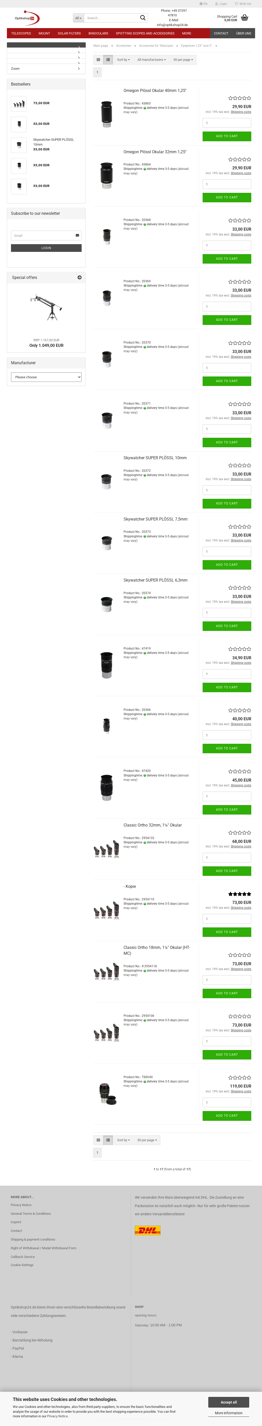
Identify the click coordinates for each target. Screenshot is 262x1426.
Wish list (243, 4)
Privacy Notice (57, 1416)
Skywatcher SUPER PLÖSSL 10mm (155, 457)
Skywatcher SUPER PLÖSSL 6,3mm (156, 580)
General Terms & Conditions (31, 1214)
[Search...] (78, 17)
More (186, 33)
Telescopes (21, 33)
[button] (203, 4)
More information (229, 1413)
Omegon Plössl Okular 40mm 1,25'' (155, 90)
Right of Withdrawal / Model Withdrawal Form (43, 1248)
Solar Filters (69, 33)
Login (46, 248)
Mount (44, 33)
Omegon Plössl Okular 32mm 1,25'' (155, 151)
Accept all (229, 1402)
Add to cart (227, 136)
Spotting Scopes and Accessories (145, 33)
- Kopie (130, 886)
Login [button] (221, 4)
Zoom (15, 68)
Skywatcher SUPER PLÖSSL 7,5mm (156, 519)
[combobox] (123, 60)
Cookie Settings (22, 1265)
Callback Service (23, 1257)
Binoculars (98, 33)
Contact (221, 33)
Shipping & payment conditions (33, 1239)
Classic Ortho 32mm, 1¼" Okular (153, 825)
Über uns (243, 33)
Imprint (16, 1222)
